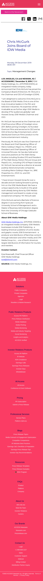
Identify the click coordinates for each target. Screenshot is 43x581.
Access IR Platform (20, 353)
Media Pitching (21, 325)
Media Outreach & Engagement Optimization (21, 437)
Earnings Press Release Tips (21, 449)
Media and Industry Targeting (21, 331)
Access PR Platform (21, 316)
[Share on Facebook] (23, 19)
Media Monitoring (21, 328)
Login (21, 547)
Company (21, 491)
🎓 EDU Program (21, 472)
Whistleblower (21, 372)
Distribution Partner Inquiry (21, 565)
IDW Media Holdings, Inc (12, 222)
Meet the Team (21, 508)
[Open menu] (39, 4)
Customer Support (21, 556)
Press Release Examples (20, 469)
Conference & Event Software (21, 388)
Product (20, 485)
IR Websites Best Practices (21, 443)
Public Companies (21, 290)
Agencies (21, 296)
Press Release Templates (20, 466)
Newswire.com (21, 530)
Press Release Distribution (21, 319)
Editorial (21, 559)
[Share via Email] (40, 19)
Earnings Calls (21, 363)
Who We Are (21, 505)
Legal (21, 299)
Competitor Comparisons (20, 440)
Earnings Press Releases (20, 366)
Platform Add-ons (21, 421)
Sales (21, 553)
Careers (21, 514)
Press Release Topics (20, 434)
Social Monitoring (21, 334)
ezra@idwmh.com (9, 259)
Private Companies (20, 293)
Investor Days (21, 369)
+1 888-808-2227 (21, 550)
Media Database (20, 322)
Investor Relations (21, 511)
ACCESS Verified (21, 340)
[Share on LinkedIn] (34, 19)
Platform (21, 488)
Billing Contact (21, 562)
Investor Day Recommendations (21, 453)
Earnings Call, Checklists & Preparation (20, 446)
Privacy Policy (24, 575)
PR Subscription (20, 401)
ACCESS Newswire (20, 527)
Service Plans (21, 418)
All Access (20, 385)
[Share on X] (29, 19)
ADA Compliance (21, 360)
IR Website (21, 356)
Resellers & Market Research (21, 302)
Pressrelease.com (21, 533)
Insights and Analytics (20, 337)
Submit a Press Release (21, 404)
